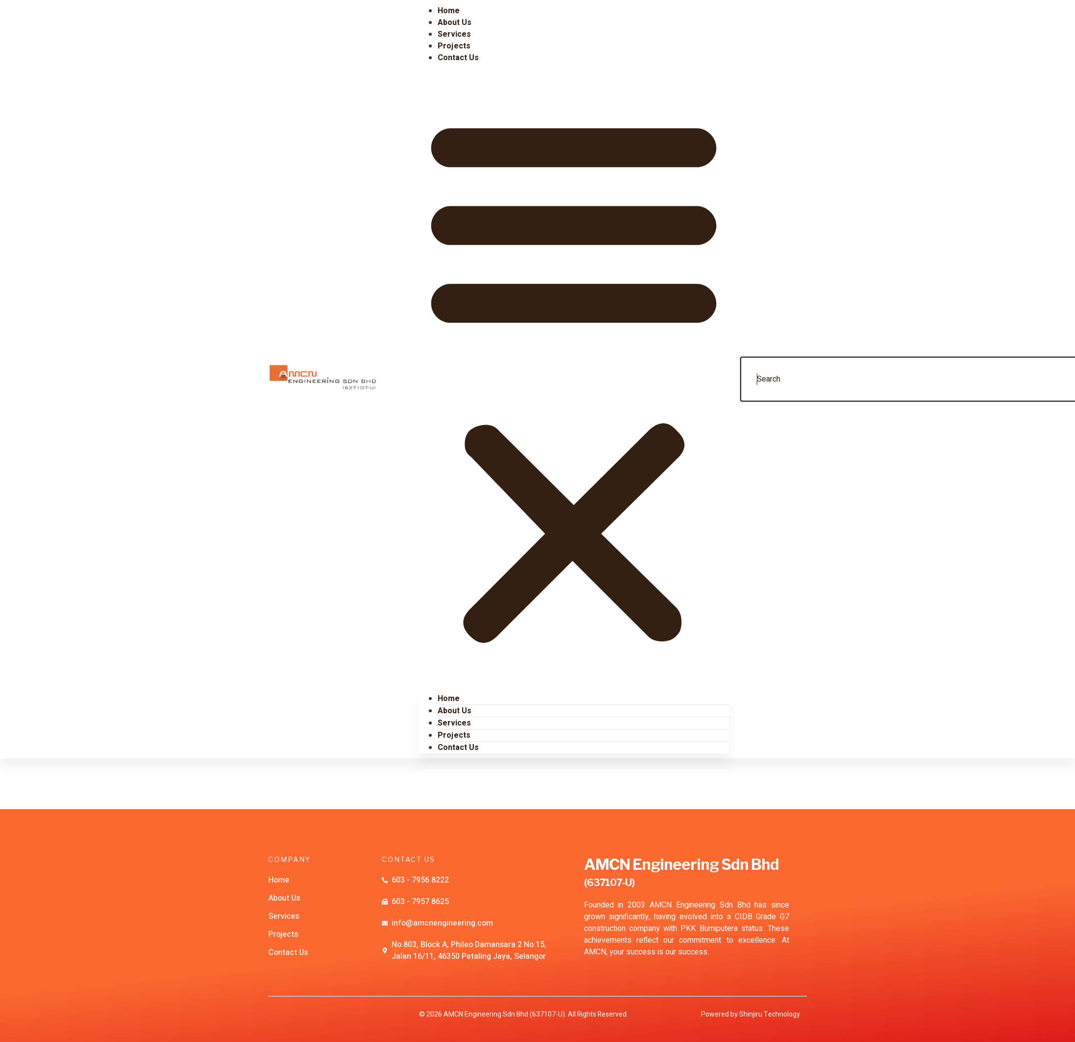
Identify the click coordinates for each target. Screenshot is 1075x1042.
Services (454, 723)
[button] (573, 378)
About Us (454, 711)
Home (449, 698)
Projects (454, 735)
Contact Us (458, 58)
